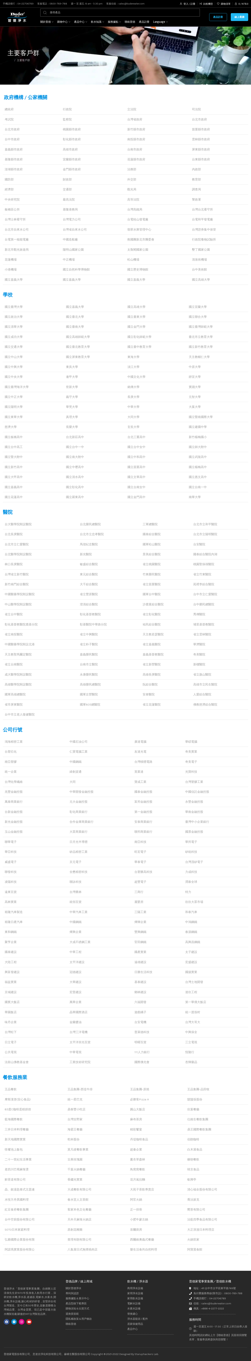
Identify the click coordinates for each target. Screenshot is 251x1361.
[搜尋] (120, 13)
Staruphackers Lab (146, 1354)
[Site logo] (17, 17)
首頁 (10, 60)
